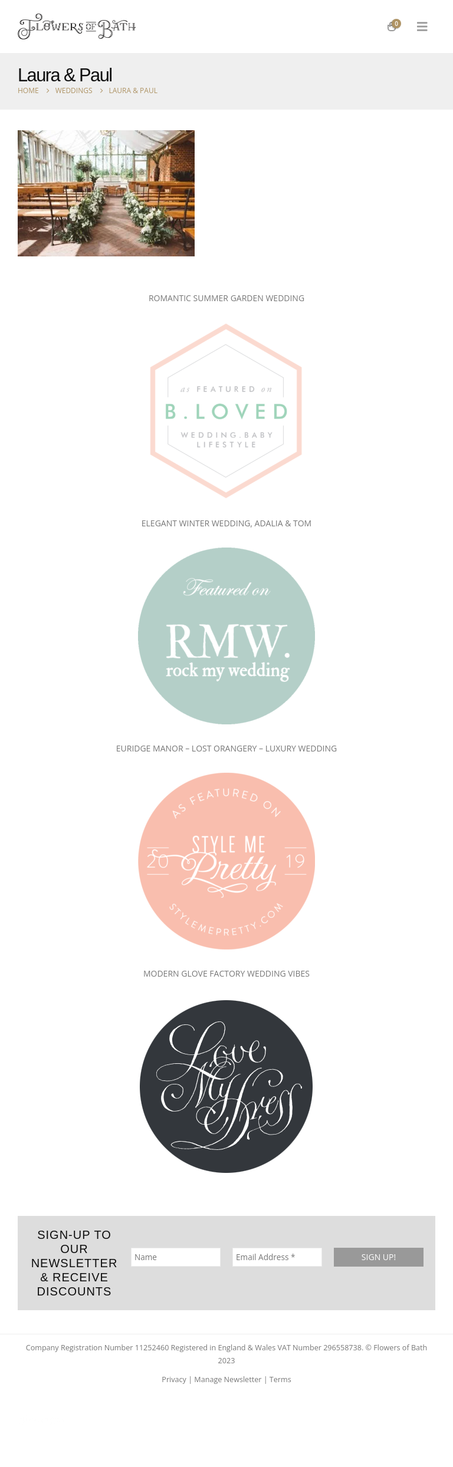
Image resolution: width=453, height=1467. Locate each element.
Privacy (174, 1379)
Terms (280, 1379)
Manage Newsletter (227, 1379)
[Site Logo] (77, 26)
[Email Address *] (277, 1257)
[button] (422, 27)
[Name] (176, 1257)
